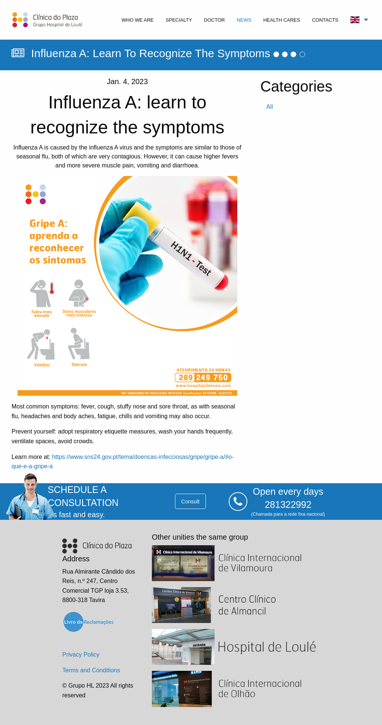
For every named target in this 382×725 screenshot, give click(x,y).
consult (190, 502)
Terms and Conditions (91, 670)
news (244, 20)
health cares (281, 20)
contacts (325, 20)
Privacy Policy (81, 654)
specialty (179, 20)
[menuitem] (138, 19)
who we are (138, 20)
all (269, 107)
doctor (214, 20)
